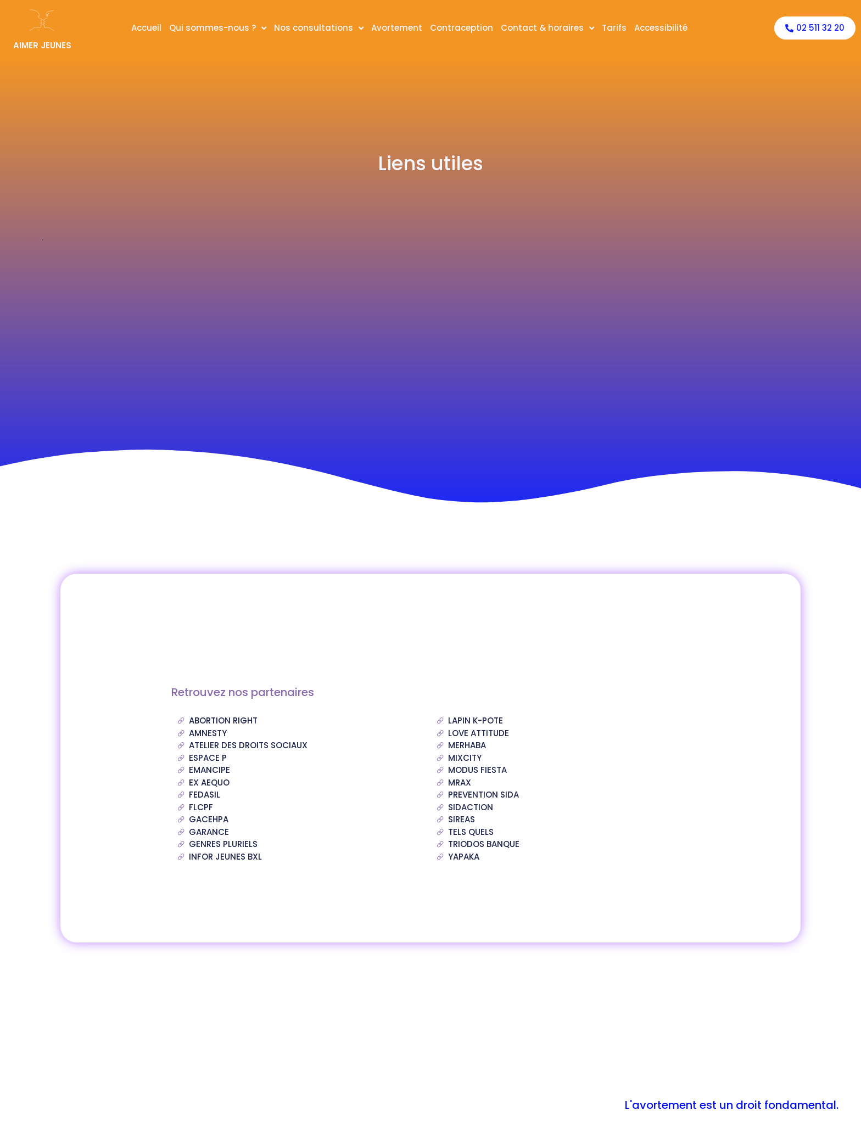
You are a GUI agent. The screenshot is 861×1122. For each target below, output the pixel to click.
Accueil (146, 27)
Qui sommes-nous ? (217, 28)
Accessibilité (660, 27)
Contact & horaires (547, 28)
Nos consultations (319, 28)
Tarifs (614, 27)
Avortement (396, 27)
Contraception (461, 27)
